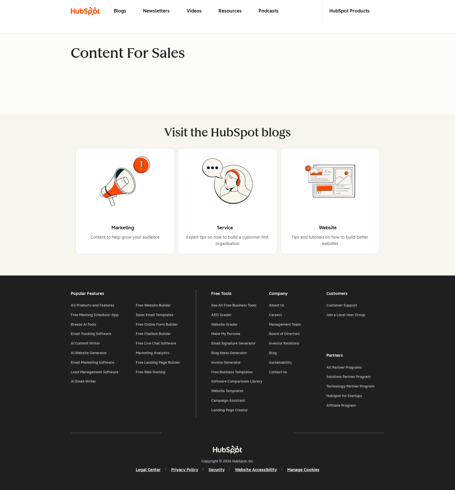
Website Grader (224, 325)
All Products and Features (92, 305)
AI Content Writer (85, 343)
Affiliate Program (341, 405)
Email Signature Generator (233, 343)
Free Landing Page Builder (158, 363)
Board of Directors (284, 334)
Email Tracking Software (91, 334)
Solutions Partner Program (348, 377)
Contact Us (278, 372)
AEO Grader (221, 315)
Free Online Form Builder (157, 325)
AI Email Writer (83, 381)
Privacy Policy (184, 469)
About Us (276, 305)
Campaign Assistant (228, 401)
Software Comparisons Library (236, 381)
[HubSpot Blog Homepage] (85, 11)
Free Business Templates (232, 372)
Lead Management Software (94, 372)
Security (217, 469)
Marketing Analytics (152, 353)
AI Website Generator (89, 353)
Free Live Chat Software (156, 343)
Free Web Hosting (150, 372)
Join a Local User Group (345, 315)
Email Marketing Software (92, 363)
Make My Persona (225, 334)
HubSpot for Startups (344, 396)
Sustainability (280, 363)
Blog (273, 353)
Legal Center (148, 469)
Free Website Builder (153, 305)
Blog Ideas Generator (229, 353)
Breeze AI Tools (83, 325)
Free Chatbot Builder (153, 334)
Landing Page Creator (229, 410)
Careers (275, 315)
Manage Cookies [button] (303, 469)
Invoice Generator (226, 363)
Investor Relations (284, 343)
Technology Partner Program (350, 386)
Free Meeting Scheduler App (95, 315)
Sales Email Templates (155, 315)
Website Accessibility (256, 469)
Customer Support (341, 305)
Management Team (285, 325)
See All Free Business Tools (234, 305)
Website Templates (227, 391)
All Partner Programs (344, 367)
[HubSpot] (227, 450)
